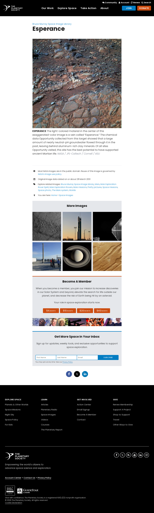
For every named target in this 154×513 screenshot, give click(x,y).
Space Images (66, 195)
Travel (116, 419)
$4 (51, 310)
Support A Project (122, 409)
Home (54, 195)
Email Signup (83, 409)
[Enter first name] (45, 357)
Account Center (13, 477)
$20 (85, 310)
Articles (44, 404)
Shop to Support (121, 414)
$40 (102, 310)
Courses (45, 424)
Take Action (88, 8)
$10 (68, 310)
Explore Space (67, 8)
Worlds (72, 190)
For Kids (9, 424)
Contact (81, 419)
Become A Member (86, 414)
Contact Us (29, 477)
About (104, 8)
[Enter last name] (66, 357)
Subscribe (108, 357)
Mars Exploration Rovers (61, 187)
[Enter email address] (87, 357)
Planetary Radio (49, 409)
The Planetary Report (51, 429)
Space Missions (13, 409)
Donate (144, 8)
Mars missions (80, 187)
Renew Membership (123, 404)
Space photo (44, 190)
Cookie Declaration (13, 502)
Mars (97, 184)
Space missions (110, 187)
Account (123, 2)
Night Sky (9, 414)
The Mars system (60, 190)
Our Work (47, 8)
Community (109, 2)
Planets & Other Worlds (16, 404)
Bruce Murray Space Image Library (51, 23)
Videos (44, 419)
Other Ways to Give (123, 424)
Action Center (84, 404)
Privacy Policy (67, 362)
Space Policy (11, 419)
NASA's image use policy (49, 174)
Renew (135, 2)
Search (146, 2)
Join (129, 8)
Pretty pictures (95, 187)
